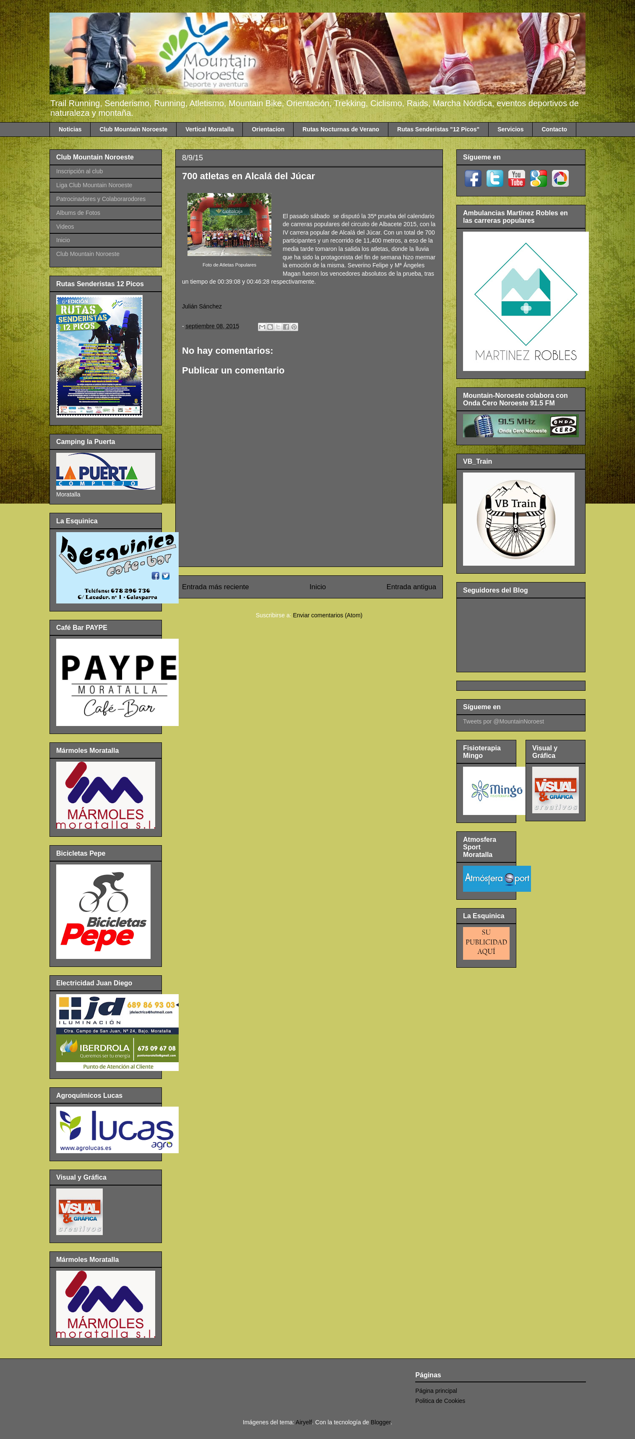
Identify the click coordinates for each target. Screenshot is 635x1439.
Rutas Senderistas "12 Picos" (438, 129)
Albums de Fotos (78, 212)
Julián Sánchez (202, 306)
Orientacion (268, 129)
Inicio (318, 587)
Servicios (510, 129)
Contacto (554, 129)
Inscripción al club (79, 171)
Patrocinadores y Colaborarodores (101, 199)
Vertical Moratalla (209, 129)
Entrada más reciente (215, 587)
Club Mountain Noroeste (133, 129)
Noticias (70, 129)
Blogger (380, 1422)
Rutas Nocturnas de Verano (340, 129)
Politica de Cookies (440, 1400)
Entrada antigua (412, 587)
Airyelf (304, 1422)
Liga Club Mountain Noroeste (94, 185)
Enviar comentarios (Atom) (327, 615)
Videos (65, 226)
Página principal (436, 1390)
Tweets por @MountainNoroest (503, 721)
